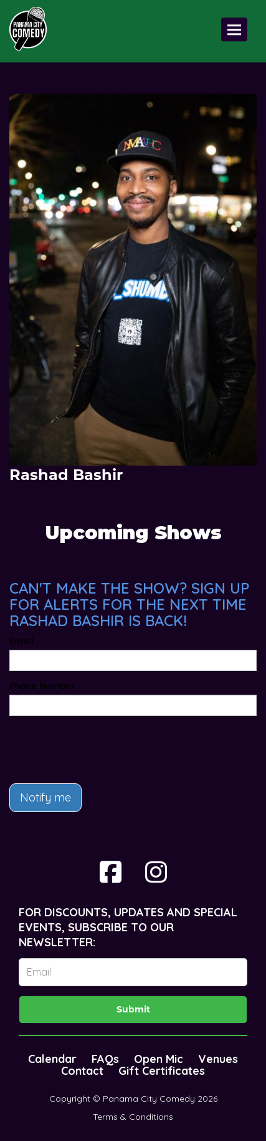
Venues (218, 1059)
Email (21, 641)
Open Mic (158, 1059)
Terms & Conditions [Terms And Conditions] (133, 1116)
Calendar (52, 1059)
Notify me (45, 797)
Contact (82, 1071)
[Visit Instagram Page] (156, 872)
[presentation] (104, 749)
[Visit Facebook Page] (110, 872)
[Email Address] (133, 972)
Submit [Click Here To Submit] (133, 1009)
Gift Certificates (161, 1071)
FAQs (105, 1059)
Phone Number (42, 686)
